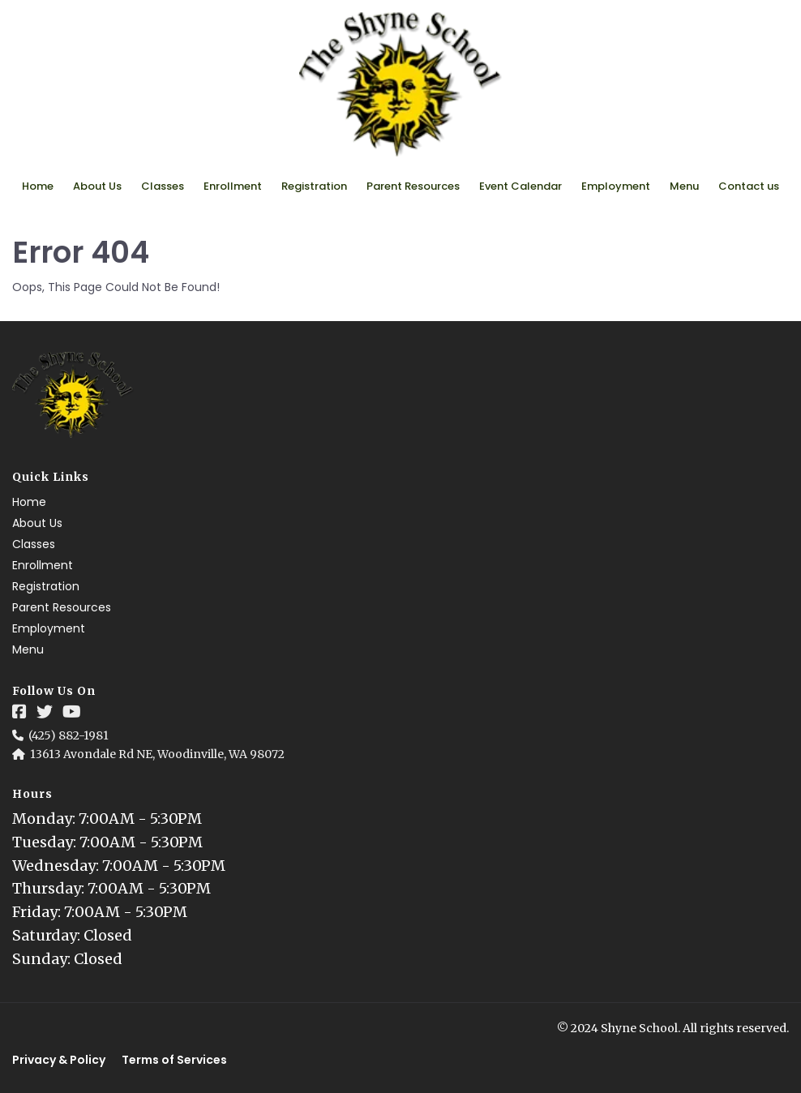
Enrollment (232, 186)
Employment (615, 186)
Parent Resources (413, 186)
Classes (162, 186)
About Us (97, 186)
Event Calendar (520, 186)
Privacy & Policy (58, 1059)
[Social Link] (19, 712)
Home (38, 186)
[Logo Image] (400, 85)
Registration (314, 186)
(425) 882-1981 (68, 735)
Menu (684, 186)
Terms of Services (174, 1059)
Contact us (748, 186)
